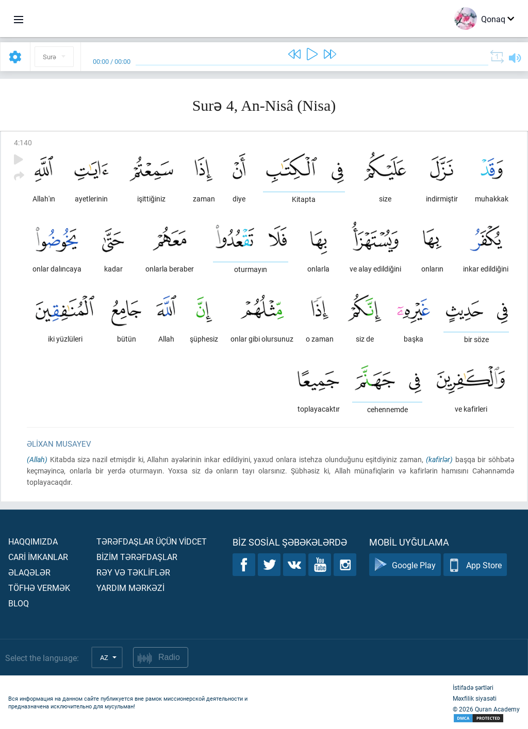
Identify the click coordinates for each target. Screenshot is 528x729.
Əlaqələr (29, 572)
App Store (475, 565)
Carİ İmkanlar (38, 556)
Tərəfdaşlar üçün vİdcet (151, 541)
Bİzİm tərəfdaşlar (136, 556)
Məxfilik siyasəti (475, 698)
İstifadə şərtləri (473, 687)
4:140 (23, 142)
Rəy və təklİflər (133, 572)
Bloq (18, 603)
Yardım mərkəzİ (130, 587)
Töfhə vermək (39, 587)
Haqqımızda (33, 541)
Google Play (405, 565)
